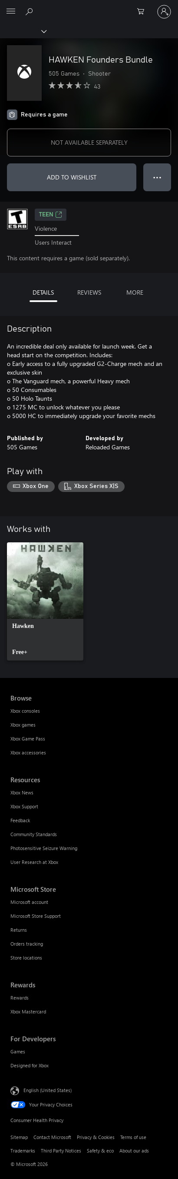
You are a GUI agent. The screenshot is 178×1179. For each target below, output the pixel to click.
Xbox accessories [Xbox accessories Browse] (28, 752)
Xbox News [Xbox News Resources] (21, 792)
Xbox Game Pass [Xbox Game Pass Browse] (27, 738)
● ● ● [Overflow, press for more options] (157, 177)
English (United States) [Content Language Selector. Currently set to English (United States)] (47, 1090)
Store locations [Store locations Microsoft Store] (26, 957)
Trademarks (22, 1150)
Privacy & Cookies (96, 1137)
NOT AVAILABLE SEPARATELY (89, 142)
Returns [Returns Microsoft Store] (18, 930)
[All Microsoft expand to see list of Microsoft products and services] (10, 11)
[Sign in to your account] (164, 11)
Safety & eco (100, 1150)
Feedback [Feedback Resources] (20, 820)
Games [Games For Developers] (17, 1051)
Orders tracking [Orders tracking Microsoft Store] (26, 944)
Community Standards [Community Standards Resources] (33, 834)
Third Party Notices (61, 1150)
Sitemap (19, 1137)
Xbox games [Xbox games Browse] (23, 724)
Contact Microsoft (52, 1137)
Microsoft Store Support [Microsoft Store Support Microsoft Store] (35, 916)
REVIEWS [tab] (89, 292)
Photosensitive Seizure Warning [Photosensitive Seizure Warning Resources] (43, 848)
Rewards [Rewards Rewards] (19, 997)
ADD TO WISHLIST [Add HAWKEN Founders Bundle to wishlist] (71, 177)
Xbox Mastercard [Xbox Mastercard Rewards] (28, 1011)
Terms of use (133, 1137)
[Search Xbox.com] (30, 11)
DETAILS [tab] (43, 292)
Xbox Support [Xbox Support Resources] (24, 806)
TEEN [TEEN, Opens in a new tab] (50, 214)
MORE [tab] (134, 292)
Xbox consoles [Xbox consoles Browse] (25, 711)
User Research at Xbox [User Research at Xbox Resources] (34, 862)
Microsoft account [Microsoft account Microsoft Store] (29, 902)
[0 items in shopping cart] (143, 11)
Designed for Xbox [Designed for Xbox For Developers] (29, 1065)
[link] (45, 601)
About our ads (134, 1150)
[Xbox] (23, 30)
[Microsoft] (88, 6)
